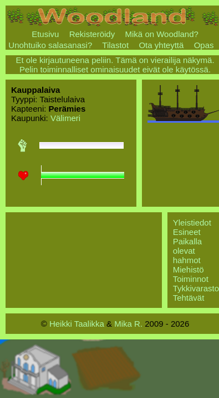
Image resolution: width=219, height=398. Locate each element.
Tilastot (115, 45)
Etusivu (45, 34)
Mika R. (128, 323)
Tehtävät (189, 297)
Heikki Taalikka (76, 323)
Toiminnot (190, 279)
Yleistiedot (192, 222)
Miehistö (188, 269)
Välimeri (65, 118)
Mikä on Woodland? (161, 34)
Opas (204, 45)
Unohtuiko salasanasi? (50, 45)
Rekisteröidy (92, 34)
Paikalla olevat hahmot (187, 251)
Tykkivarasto (196, 288)
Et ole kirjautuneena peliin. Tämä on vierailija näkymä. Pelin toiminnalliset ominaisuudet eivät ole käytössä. (115, 64)
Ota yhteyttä (161, 45)
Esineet (187, 232)
